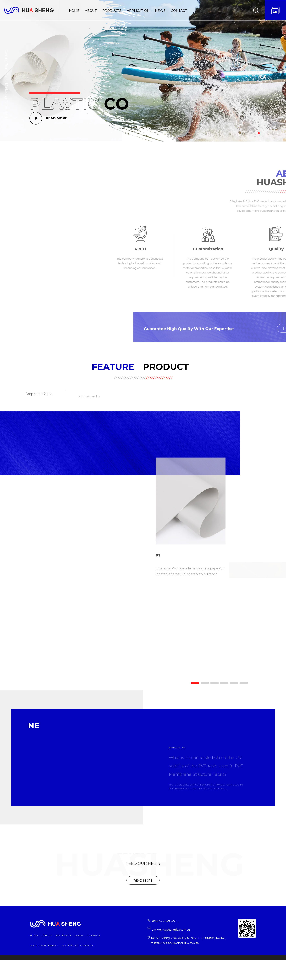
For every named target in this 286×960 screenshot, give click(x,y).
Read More (143, 880)
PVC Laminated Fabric (78, 945)
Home (74, 11)
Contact (179, 11)
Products (111, 11)
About (91, 11)
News (160, 11)
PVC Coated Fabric (44, 945)
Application (138, 11)
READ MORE (56, 118)
